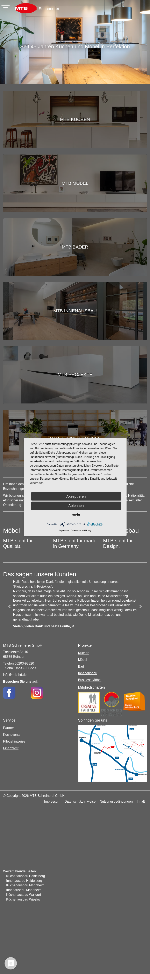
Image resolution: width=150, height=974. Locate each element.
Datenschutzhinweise (80, 801)
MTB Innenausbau (75, 310)
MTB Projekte (75, 374)
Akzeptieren (76, 496)
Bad (81, 666)
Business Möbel (89, 680)
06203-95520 (24, 663)
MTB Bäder (75, 247)
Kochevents (11, 734)
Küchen (83, 653)
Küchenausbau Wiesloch (24, 899)
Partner (8, 728)
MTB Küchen (75, 119)
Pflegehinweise (14, 741)
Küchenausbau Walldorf (23, 894)
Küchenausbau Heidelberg (25, 876)
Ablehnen (76, 505)
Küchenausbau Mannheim (25, 885)
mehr (76, 515)
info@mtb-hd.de (15, 674)
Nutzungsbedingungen (116, 801)
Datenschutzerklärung (81, 530)
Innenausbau (87, 673)
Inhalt (141, 801)
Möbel (82, 659)
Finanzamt (11, 748)
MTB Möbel (75, 183)
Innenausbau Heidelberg (24, 880)
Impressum (52, 801)
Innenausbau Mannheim (24, 890)
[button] (9, 606)
